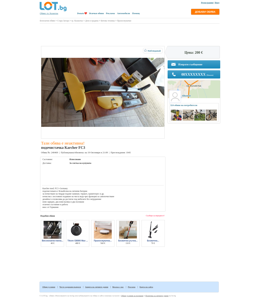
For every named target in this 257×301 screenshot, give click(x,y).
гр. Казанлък (77, 20)
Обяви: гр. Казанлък (49, 13)
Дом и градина (92, 20)
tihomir (186, 95)
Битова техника (108, 20)
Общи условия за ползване (132, 296)
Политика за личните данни (156, 296)
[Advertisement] (130, 34)
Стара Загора (63, 20)
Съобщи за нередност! (155, 215)
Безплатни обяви (47, 20)
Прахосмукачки (124, 20)
